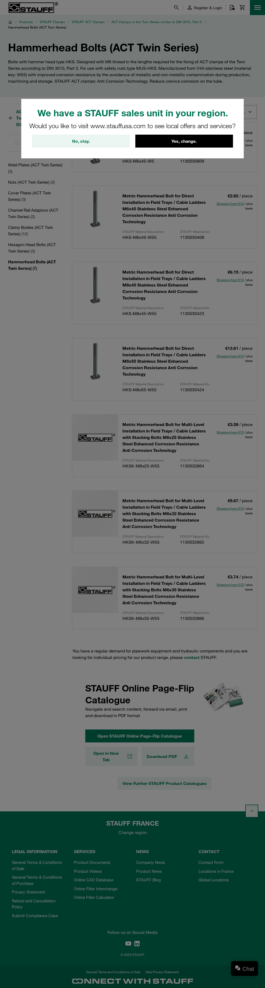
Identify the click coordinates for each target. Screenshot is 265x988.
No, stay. (81, 141)
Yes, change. (184, 141)
